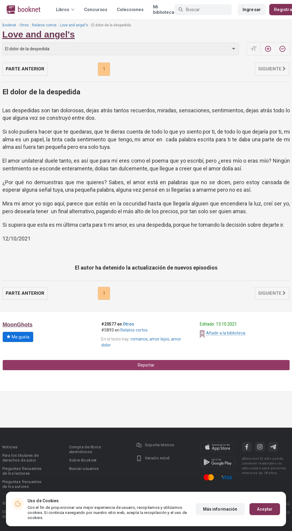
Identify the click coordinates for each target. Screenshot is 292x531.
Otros (24, 25)
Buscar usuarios (84, 468)
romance (139, 339)
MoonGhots (18, 325)
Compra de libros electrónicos (85, 449)
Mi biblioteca (163, 9)
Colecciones (130, 9)
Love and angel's (74, 25)
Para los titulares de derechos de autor (20, 457)
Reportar (146, 365)
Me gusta (18, 337)
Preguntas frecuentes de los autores (22, 484)
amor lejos (159, 339)
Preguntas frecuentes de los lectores (22, 471)
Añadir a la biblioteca (225, 333)
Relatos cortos (44, 25)
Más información (220, 509)
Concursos (95, 9)
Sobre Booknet (83, 460)
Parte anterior (25, 69)
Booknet (9, 25)
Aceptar (265, 509)
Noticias (10, 447)
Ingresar (252, 9)
